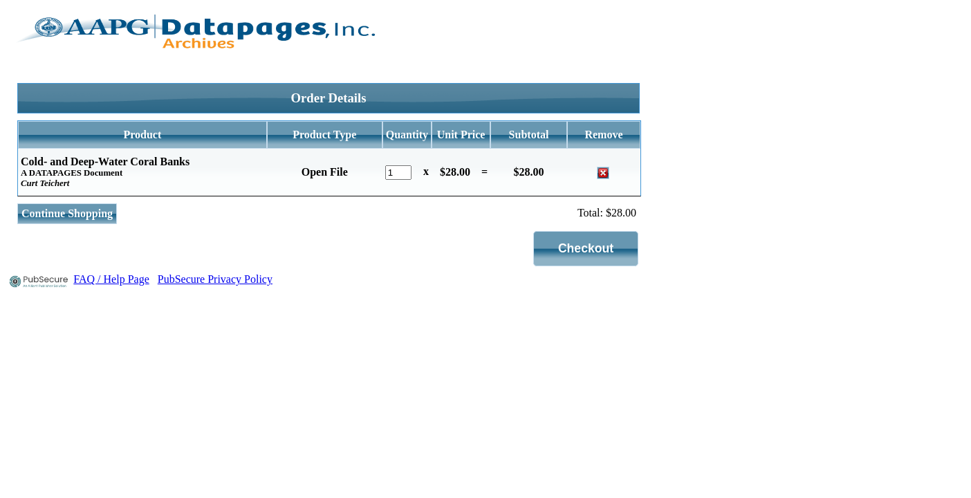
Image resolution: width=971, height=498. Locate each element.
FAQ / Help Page (111, 279)
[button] (586, 248)
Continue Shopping (67, 213)
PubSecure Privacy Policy (215, 279)
